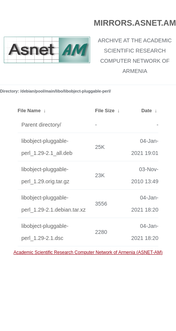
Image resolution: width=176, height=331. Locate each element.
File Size (105, 110)
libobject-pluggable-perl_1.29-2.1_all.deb (46, 147)
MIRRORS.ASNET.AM (135, 23)
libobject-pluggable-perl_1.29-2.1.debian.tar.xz (53, 204)
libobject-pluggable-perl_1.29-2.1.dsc (45, 232)
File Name (29, 110)
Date (146, 110)
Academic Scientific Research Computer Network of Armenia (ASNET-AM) (88, 252)
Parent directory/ (41, 125)
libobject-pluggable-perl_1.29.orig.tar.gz (45, 175)
